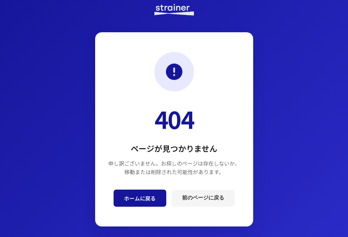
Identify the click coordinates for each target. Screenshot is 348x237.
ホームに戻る (140, 198)
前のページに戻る (203, 197)
